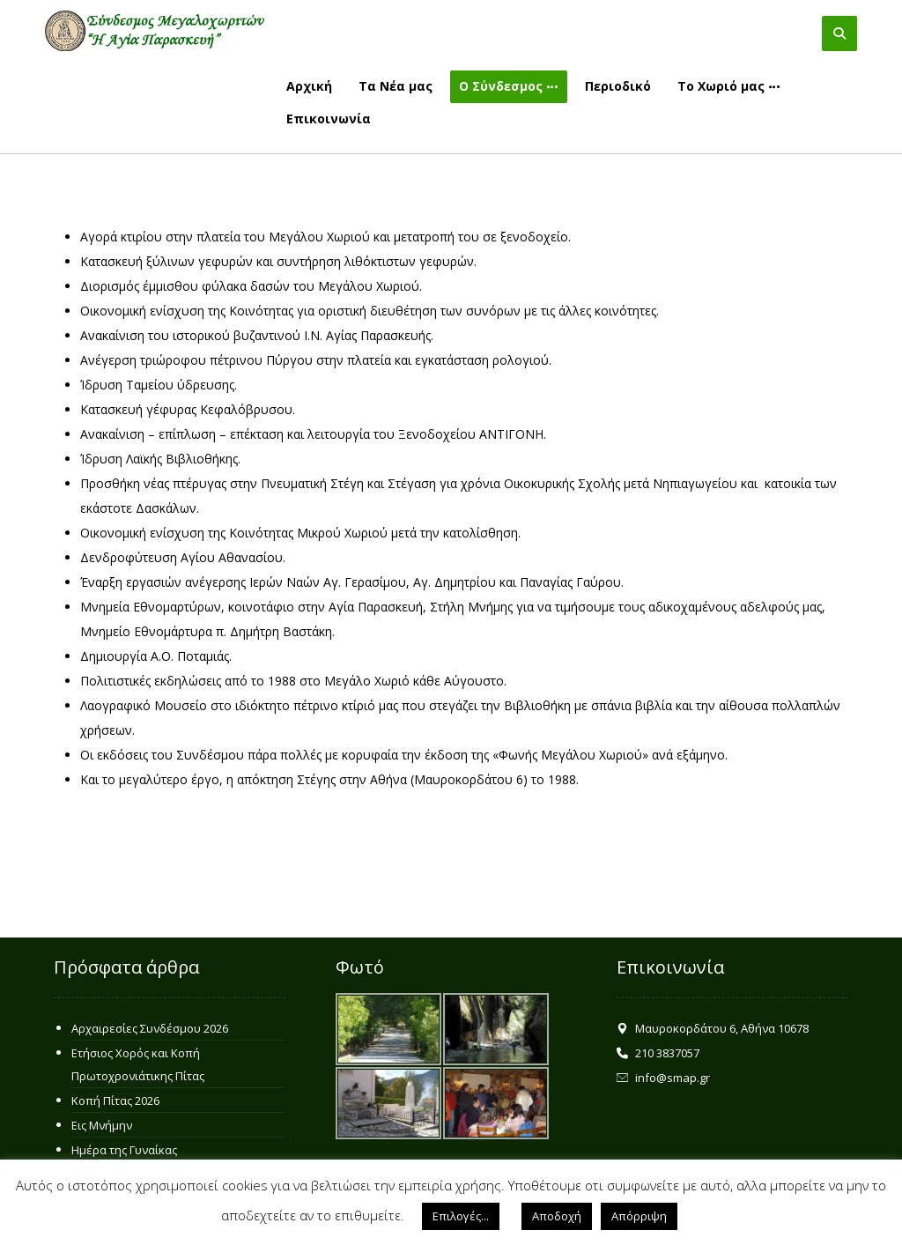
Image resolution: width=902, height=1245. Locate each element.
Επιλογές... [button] (461, 1216)
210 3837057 (658, 1053)
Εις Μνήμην (101, 1125)
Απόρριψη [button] (639, 1216)
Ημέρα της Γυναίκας (124, 1150)
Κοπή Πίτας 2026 (115, 1100)
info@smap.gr (663, 1078)
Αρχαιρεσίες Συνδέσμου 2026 (149, 1028)
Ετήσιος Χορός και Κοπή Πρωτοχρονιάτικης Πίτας (137, 1064)
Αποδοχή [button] (556, 1216)
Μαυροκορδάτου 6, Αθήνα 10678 (713, 1028)
